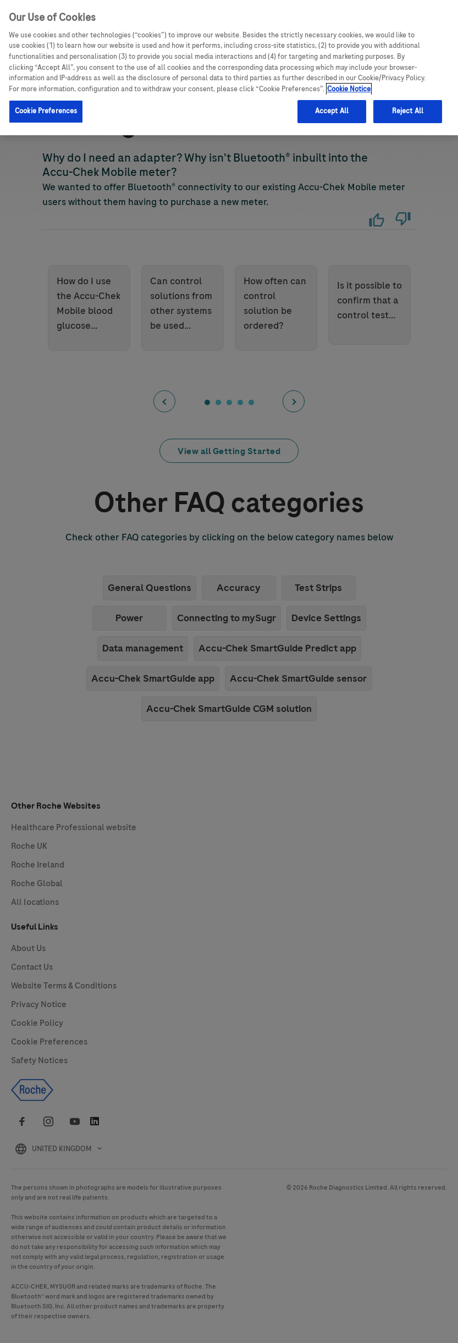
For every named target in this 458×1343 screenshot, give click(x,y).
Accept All (332, 104)
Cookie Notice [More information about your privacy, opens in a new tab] (349, 82)
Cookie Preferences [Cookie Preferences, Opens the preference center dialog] (46, 104)
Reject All (407, 104)
